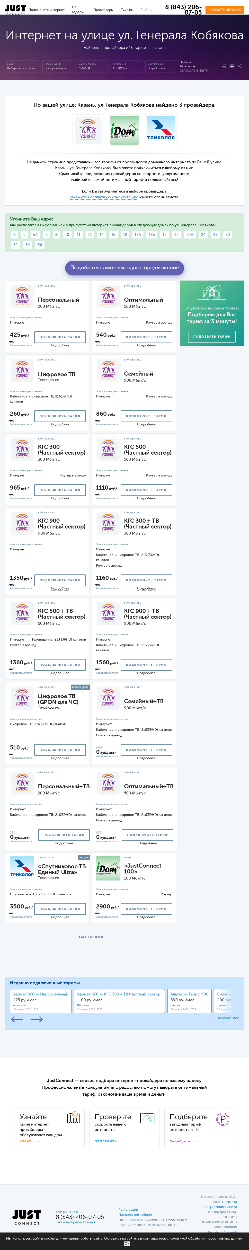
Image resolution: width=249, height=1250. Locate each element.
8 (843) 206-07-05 (183, 10)
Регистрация (128, 1209)
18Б (152, 235)
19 (165, 235)
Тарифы (127, 9)
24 (203, 235)
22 (176, 235)
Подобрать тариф (211, 336)
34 (28, 245)
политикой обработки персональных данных (206, 1238)
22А (190, 235)
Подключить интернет (46, 10)
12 (90, 235)
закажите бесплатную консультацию (104, 197)
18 (125, 235)
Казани (159, 48)
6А (35, 235)
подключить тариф (60, 337)
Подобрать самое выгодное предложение (124, 268)
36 (40, 245)
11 (78, 235)
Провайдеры (103, 10)
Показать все (227, 1018)
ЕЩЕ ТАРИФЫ (91, 937)
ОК (127, 1243)
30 (227, 235)
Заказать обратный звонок (76, 1222)
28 (215, 235)
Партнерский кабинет (135, 1214)
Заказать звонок (225, 10)
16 (113, 235)
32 (15, 245)
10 (67, 235)
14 (102, 235)
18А (138, 235)
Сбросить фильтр (194, 71)
